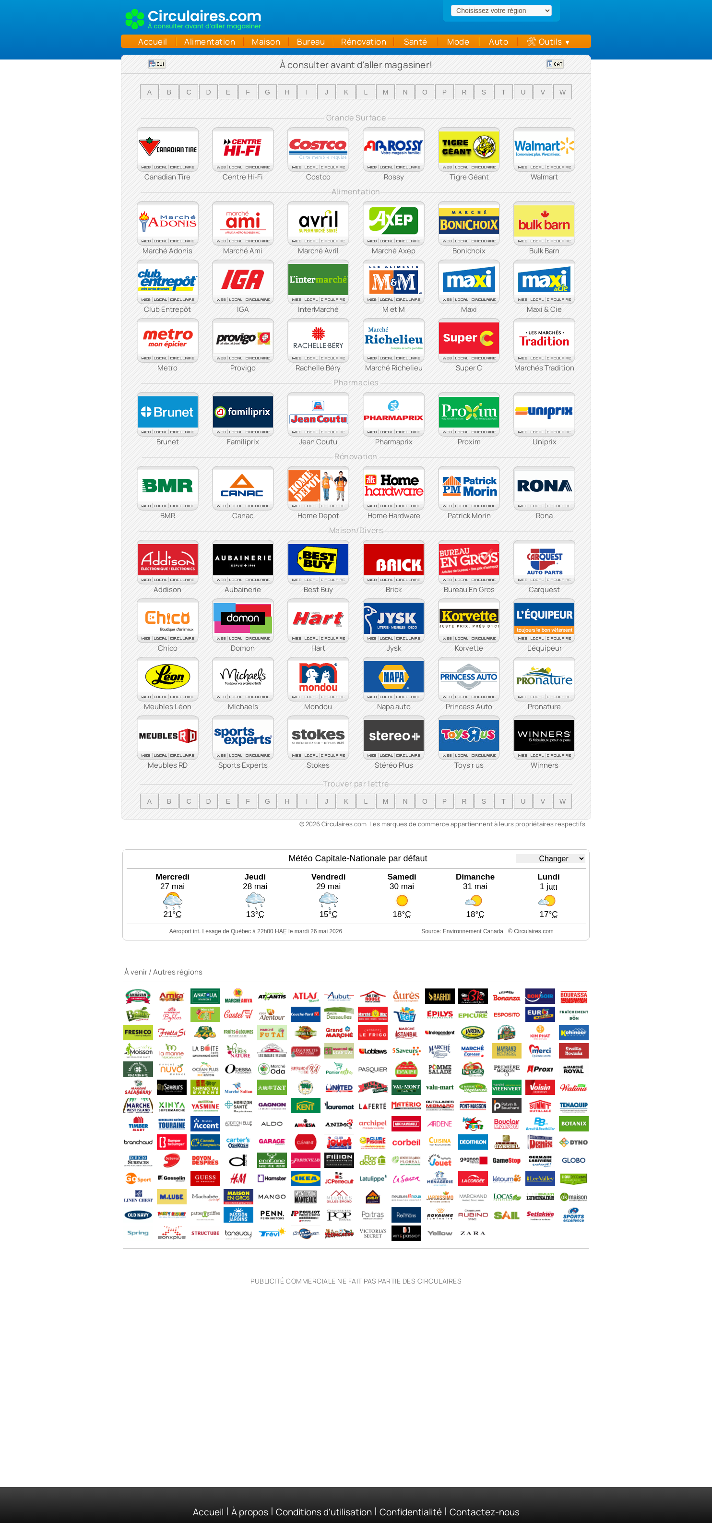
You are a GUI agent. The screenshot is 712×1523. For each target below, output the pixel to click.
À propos (249, 1512)
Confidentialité (411, 1512)
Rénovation (364, 41)
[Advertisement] (356, 1348)
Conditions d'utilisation (324, 1512)
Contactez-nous (485, 1512)
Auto (498, 41)
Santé (416, 41)
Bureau (311, 41)
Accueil (150, 41)
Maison (266, 41)
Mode (458, 41)
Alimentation (210, 41)
